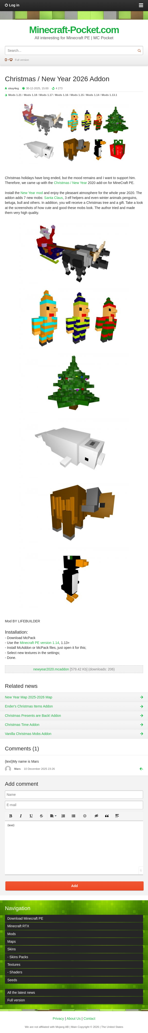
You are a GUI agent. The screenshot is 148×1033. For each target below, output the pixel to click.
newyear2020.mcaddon (51, 669)
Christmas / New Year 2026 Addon (57, 79)
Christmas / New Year (70, 183)
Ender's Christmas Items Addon (29, 706)
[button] (10, 816)
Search (139, 50)
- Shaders (14, 972)
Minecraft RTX (18, 926)
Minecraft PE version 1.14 (39, 643)
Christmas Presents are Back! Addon (33, 716)
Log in (14, 5)
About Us (74, 1018)
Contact (89, 1018)
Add (74, 886)
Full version (22, 59)
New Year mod (32, 193)
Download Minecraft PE (25, 918)
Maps (11, 941)
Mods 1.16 (61, 94)
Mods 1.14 (92, 94)
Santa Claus (53, 198)
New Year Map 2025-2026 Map (28, 697)
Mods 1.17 (46, 94)
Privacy (58, 1018)
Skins (11, 949)
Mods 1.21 (15, 94)
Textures (13, 965)
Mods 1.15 (77, 94)
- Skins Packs (17, 957)
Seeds (12, 980)
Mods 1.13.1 (109, 94)
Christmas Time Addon (22, 725)
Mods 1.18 (30, 94)
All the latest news (21, 992)
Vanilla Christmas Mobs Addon (28, 734)
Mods (11, 934)
